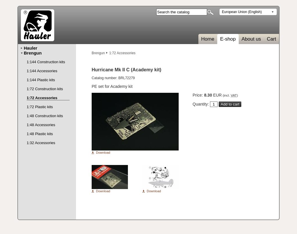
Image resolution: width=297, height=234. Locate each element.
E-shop (228, 39)
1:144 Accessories (42, 71)
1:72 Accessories (122, 53)
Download (103, 152)
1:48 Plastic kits (40, 134)
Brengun (98, 53)
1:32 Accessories (41, 143)
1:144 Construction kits (46, 62)
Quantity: (201, 104)
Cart (271, 39)
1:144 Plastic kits (41, 80)
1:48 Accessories (41, 125)
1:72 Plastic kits (40, 107)
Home (207, 39)
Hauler (30, 48)
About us (251, 39)
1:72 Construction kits (45, 89)
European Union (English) (242, 12)
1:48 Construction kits (45, 116)
